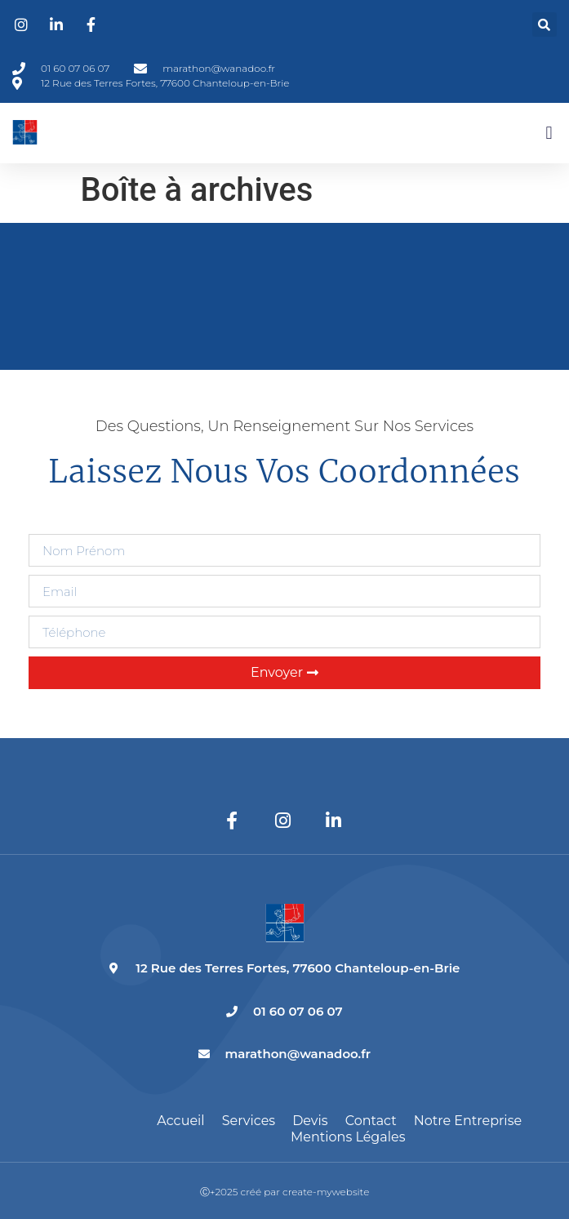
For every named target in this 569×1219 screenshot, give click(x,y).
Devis (310, 1120)
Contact (371, 1120)
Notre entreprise (468, 1120)
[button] (544, 24)
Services (248, 1120)
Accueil (180, 1120)
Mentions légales (348, 1137)
